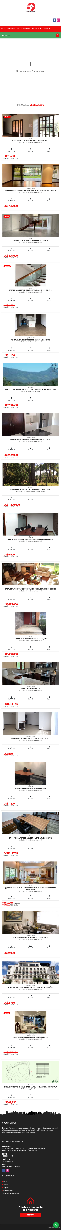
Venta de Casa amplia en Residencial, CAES (30, 639)
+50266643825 (9, 28)
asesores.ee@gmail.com (11, 1166)
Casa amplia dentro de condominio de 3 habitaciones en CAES (30, 589)
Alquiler (6, 1187)
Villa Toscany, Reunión (30, 688)
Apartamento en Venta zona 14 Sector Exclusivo (30, 439)
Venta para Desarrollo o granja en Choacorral (30, 489)
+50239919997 (25, 28)
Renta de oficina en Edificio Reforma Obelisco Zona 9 (30, 539)
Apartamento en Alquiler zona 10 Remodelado (30, 738)
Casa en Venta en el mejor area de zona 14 (30, 240)
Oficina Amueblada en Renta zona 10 (30, 788)
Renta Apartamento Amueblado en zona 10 (30, 937)
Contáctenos (7, 1191)
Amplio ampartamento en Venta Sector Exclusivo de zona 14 (30, 190)
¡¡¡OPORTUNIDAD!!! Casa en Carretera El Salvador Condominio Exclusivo (30, 889)
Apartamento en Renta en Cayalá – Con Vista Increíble (30, 987)
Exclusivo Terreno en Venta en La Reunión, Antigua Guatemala (30, 1087)
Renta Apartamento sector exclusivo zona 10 (30, 340)
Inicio (5, 1181)
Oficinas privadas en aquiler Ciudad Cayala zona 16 (30, 838)
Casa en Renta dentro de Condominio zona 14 (30, 141)
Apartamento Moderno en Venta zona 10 (31, 1037)
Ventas (5, 1184)
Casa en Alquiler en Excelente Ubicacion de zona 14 (30, 290)
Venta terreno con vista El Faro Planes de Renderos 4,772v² (30, 390)
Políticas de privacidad (11, 1194)
